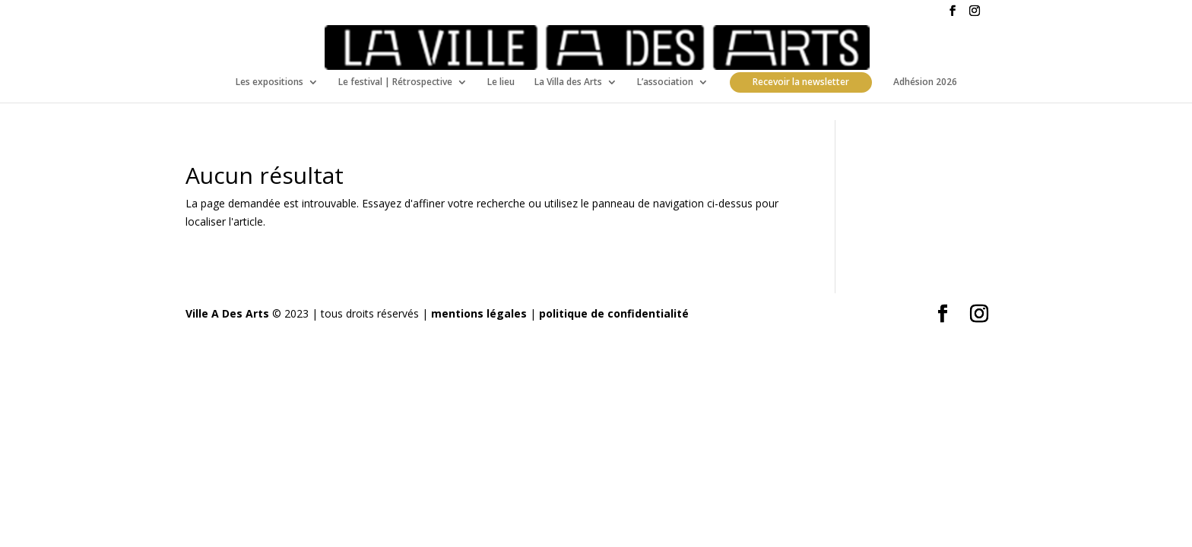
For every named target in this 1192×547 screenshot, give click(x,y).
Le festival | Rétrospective (395, 82)
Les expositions (269, 82)
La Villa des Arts (568, 82)
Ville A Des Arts (227, 313)
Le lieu (501, 82)
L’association (665, 82)
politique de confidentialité (614, 313)
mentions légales (479, 313)
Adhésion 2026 (925, 82)
